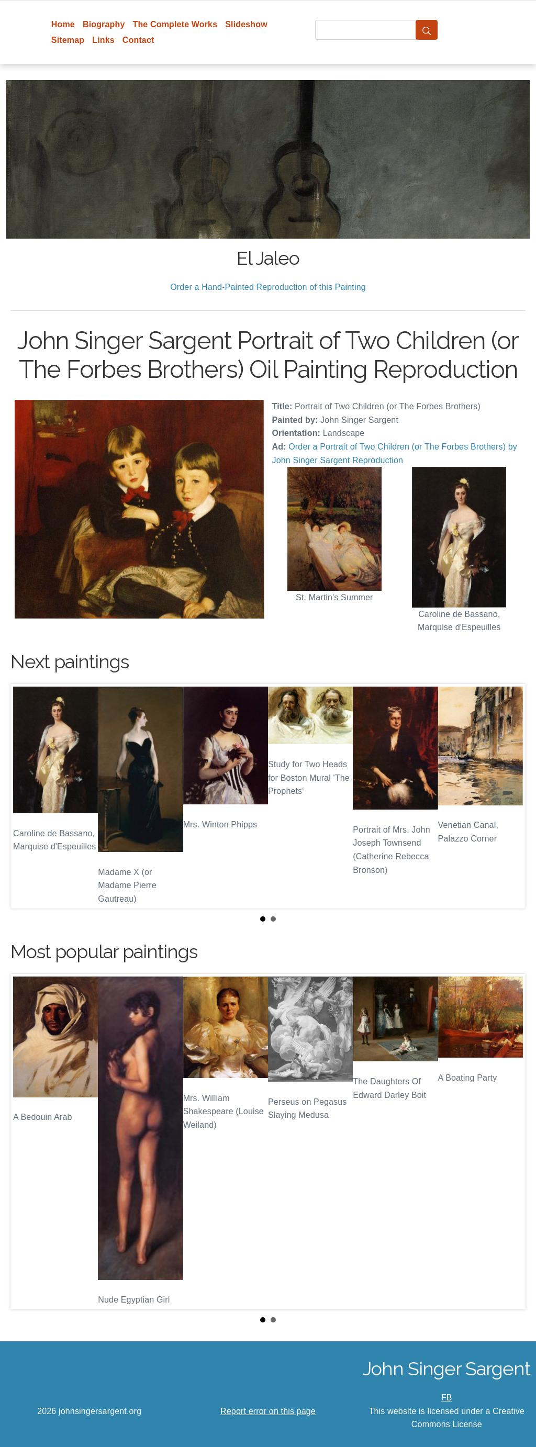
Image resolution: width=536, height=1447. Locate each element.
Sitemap (67, 40)
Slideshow (246, 24)
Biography (104, 24)
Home (63, 24)
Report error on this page (268, 1411)
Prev (26, 796)
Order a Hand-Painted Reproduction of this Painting (268, 287)
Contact (138, 40)
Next (509, 796)
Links (103, 40)
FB (446, 1397)
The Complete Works (174, 24)
